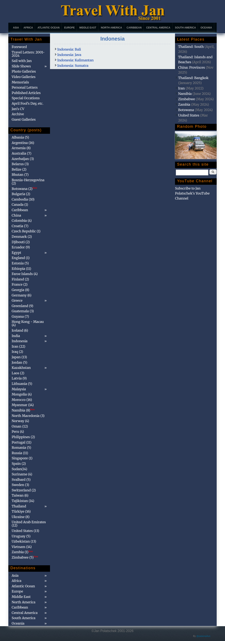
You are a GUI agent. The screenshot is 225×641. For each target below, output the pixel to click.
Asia (16, 27)
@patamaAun (203, 636)
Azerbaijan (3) (23, 159)
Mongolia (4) (22, 394)
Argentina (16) (23, 143)
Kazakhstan (21, 368)
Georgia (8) (20, 290)
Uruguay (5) (21, 536)
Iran (181, 88)
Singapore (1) (22, 458)
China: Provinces (191, 67)
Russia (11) (20, 453)
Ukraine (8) (21, 517)
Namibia (185, 94)
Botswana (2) (24, 189)
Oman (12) (20, 426)
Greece (17, 300)
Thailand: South (191, 47)
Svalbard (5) (21, 479)
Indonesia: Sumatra (72, 65)
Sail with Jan (22, 61)
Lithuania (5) (22, 384)
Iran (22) (18, 346)
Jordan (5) (19, 362)
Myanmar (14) (23, 405)
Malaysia (19, 389)
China (16, 215)
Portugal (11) (21, 442)
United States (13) (25, 531)
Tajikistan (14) (23, 501)
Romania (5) (21, 447)
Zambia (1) (22, 552)
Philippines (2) (23, 437)
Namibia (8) (23, 410)
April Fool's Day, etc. (27, 103)
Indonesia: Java (69, 55)
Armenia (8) (21, 148)
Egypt (16, 252)
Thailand (19, 506)
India (16, 336)
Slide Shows (21, 66)
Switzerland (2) (24, 490)
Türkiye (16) (21, 511)
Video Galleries (23, 77)
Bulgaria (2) (21, 194)
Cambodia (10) (23, 199)
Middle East (87, 27)
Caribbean (134, 27)
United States (188, 115)
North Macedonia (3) (28, 416)
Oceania (206, 27)
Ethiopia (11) (21, 269)
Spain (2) (19, 463)
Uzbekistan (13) (24, 541)
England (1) (21, 258)
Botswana (186, 110)
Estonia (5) (20, 263)
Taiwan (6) (20, 495)
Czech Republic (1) (26, 231)
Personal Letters (25, 87)
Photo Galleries (24, 71)
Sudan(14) (19, 469)
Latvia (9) (19, 378)
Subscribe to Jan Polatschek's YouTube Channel (192, 193)
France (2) (20, 284)
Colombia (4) (22, 220)
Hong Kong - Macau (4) (28, 323)
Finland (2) (20, 279)
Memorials (20, 82)
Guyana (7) (20, 316)
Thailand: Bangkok (193, 78)
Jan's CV (18, 109)
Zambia (184, 104)
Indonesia (20, 341)
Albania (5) (20, 137)
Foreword (19, 47)
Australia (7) (21, 153)
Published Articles (26, 93)
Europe (69, 27)
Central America (158, 27)
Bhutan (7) (20, 174)
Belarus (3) (20, 164)
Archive (18, 114)
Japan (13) (19, 357)
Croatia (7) (20, 226)
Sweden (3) (20, 485)
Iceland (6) (20, 330)
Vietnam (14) (22, 547)
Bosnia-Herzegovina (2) (28, 181)
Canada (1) (20, 204)
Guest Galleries (24, 119)
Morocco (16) (22, 400)
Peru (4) (18, 431)
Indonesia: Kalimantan (75, 60)
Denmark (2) (22, 236)
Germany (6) (21, 295)
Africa (28, 27)
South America (185, 27)
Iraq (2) (17, 352)
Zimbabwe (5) (25, 557)
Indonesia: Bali (69, 49)
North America (111, 27)
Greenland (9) (22, 306)
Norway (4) (20, 421)
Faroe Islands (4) (25, 274)
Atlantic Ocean (49, 27)
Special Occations (26, 98)
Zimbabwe (186, 99)
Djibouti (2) (21, 242)
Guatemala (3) (23, 311)
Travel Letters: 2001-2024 (28, 54)
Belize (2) (19, 169)
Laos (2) (18, 373)
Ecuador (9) (21, 247)
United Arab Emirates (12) (29, 523)
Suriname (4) (22, 474)
